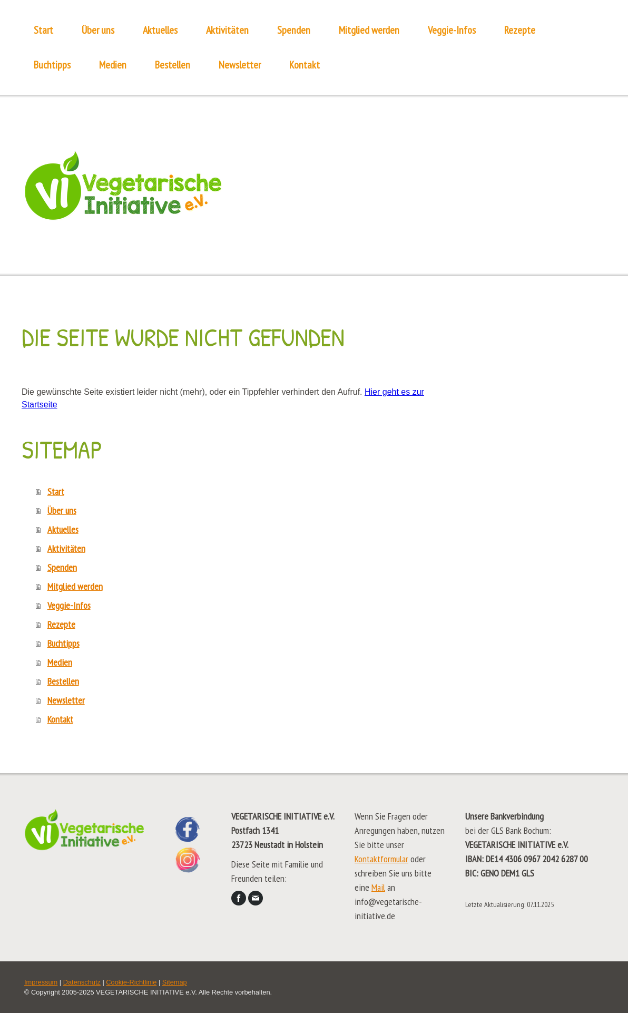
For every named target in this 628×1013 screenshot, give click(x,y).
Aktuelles (160, 30)
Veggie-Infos (452, 30)
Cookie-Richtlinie (131, 982)
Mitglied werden (369, 30)
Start (43, 30)
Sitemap (174, 982)
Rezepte (519, 30)
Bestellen (172, 65)
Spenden (293, 30)
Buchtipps (52, 65)
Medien (112, 65)
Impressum (40, 982)
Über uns (98, 30)
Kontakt (304, 65)
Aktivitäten (227, 30)
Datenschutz (82, 982)
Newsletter (240, 65)
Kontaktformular (381, 859)
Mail (378, 887)
